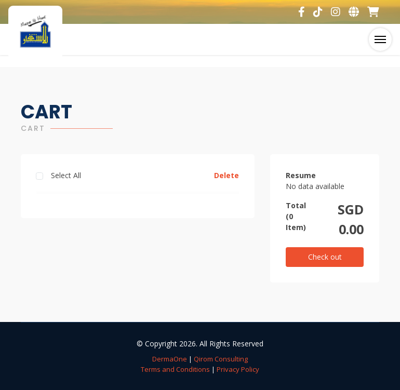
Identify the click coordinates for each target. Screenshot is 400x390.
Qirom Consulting (221, 359)
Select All (66, 175)
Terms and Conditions (175, 369)
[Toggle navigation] (380, 39)
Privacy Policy (238, 369)
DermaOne (169, 359)
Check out (325, 257)
